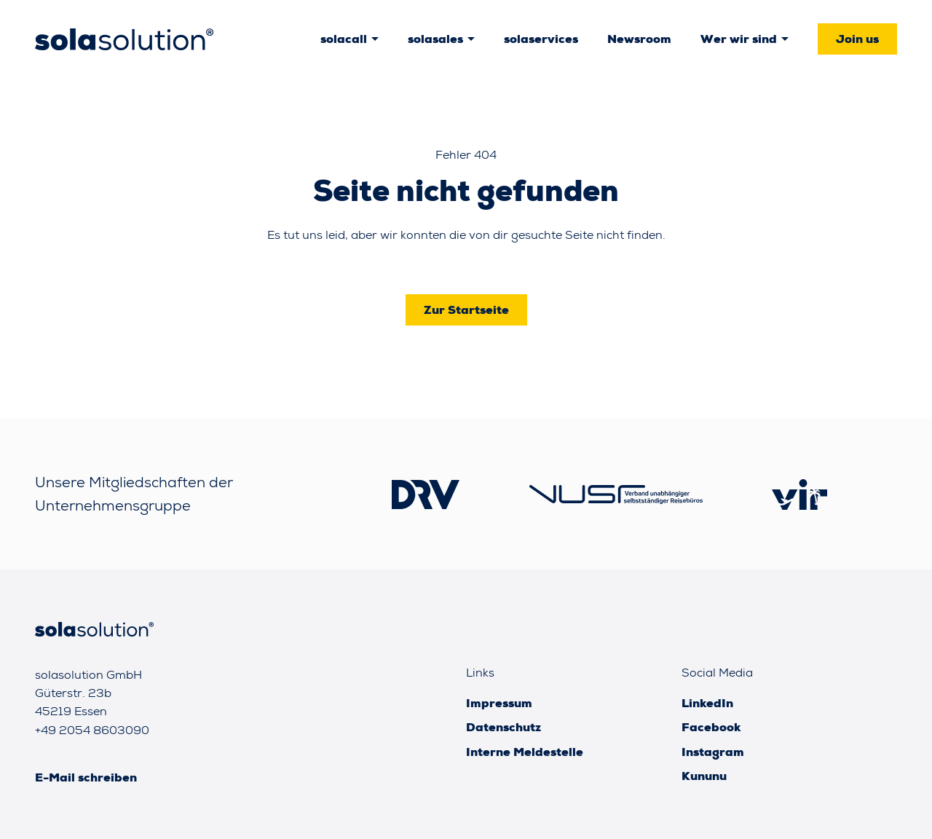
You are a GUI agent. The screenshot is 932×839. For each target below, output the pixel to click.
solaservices (541, 39)
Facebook (711, 727)
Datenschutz (503, 727)
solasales (435, 39)
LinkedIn (707, 703)
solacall (343, 39)
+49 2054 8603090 (92, 730)
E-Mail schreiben (86, 777)
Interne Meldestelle (524, 752)
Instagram (713, 752)
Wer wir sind (738, 39)
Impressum (499, 703)
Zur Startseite (466, 310)
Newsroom (639, 39)
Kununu (704, 776)
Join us (857, 39)
